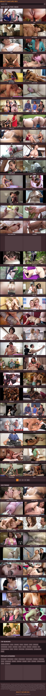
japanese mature (5, 644)
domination (11, 659)
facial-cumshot (41, 661)
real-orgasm (29, 659)
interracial (4, 659)
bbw (20, 646)
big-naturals (22, 659)
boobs (14, 661)
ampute (35, 646)
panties (19, 661)
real (3, 663)
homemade (8, 661)
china (16, 649)
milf (29, 661)
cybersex (8, 663)
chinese (15, 646)
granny (26, 644)
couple (25, 661)
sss (31, 644)
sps (3, 651)
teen (25, 646)
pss (12, 649)
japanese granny (5, 649)
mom (11, 646)
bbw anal (36, 644)
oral (3, 661)
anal (22, 644)
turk (12, 644)
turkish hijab (4, 646)
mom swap (22, 649)
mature (29, 646)
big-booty (42, 659)
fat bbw (17, 644)
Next (28, 480)
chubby (35, 659)
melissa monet (38, 649)
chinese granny (30, 649)
